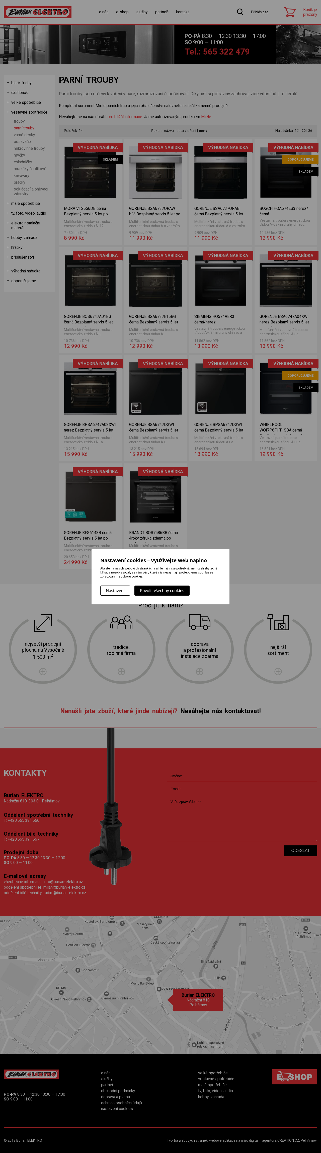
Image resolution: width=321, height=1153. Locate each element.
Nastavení (115, 590)
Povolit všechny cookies (162, 590)
